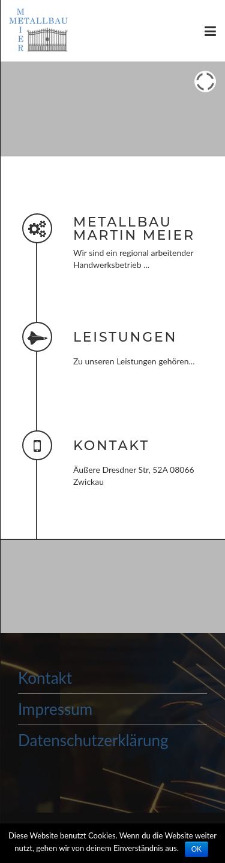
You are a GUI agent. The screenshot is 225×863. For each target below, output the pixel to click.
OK (196, 849)
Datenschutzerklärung (93, 740)
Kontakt (45, 677)
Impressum (55, 709)
